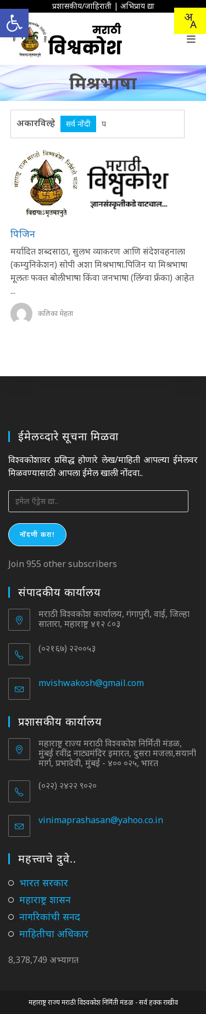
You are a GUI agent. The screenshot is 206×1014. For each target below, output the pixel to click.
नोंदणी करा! (37, 534)
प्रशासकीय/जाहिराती (82, 6)
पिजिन (22, 233)
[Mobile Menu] (191, 39)
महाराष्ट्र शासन (45, 899)
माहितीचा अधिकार (53, 933)
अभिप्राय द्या (137, 6)
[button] (14, 23)
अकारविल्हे (35, 123)
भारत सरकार (43, 882)
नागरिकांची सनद (49, 916)
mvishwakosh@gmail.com (91, 683)
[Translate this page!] (190, 21)
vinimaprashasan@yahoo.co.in (100, 820)
